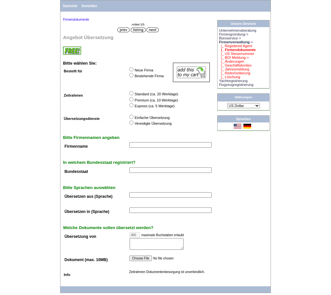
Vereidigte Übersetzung (153, 123)
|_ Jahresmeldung (234, 69)
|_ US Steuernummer (236, 54)
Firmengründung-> (233, 34)
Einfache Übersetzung (152, 118)
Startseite (70, 6)
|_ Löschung (229, 77)
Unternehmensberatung (237, 30)
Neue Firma (144, 70)
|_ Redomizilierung (234, 73)
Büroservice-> (230, 38)
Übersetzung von (80, 237)
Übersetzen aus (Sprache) (89, 197)
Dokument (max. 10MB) (86, 262)
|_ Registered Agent (235, 46)
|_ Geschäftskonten (235, 65)
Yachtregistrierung (233, 81)
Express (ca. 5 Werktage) (155, 106)
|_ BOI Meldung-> (234, 57)
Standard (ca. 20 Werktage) (156, 94)
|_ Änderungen (231, 61)
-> (236, 42)
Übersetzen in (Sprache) (87, 211)
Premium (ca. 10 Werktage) (156, 100)
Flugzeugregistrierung (236, 85)
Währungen (243, 97)
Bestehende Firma (149, 76)
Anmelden (89, 6)
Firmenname (76, 146)
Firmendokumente (76, 19)
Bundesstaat (76, 171)
